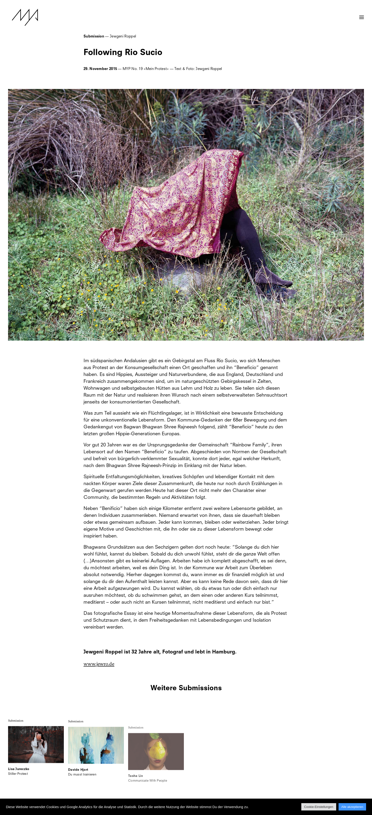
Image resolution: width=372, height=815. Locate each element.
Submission (15, 726)
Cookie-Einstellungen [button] (318, 807)
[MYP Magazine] (21, 17)
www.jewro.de (99, 664)
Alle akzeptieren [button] (352, 807)
